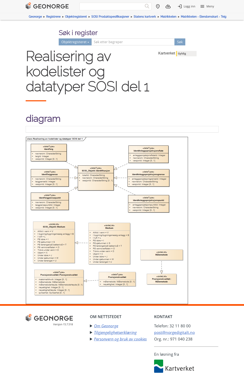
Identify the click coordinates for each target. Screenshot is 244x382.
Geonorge (35, 16)
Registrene (53, 16)
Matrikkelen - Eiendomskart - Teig (203, 16)
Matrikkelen (168, 16)
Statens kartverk (145, 16)
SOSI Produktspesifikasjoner (110, 16)
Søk (180, 42)
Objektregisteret (76, 16)
